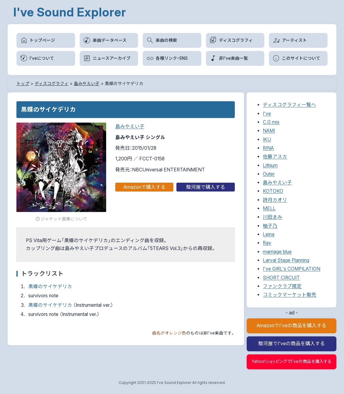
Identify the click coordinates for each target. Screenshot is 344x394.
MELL (269, 208)
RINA (268, 148)
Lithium (270, 165)
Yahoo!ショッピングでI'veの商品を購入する (292, 361)
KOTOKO (273, 191)
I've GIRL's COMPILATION (291, 269)
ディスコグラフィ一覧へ (289, 105)
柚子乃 (270, 226)
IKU (267, 139)
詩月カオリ (275, 200)
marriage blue (277, 252)
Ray (267, 243)
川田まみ (272, 217)
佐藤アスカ (275, 156)
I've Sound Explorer (69, 12)
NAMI (269, 131)
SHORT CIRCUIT (281, 278)
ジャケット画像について (61, 219)
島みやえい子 (129, 126)
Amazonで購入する (144, 187)
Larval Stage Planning (286, 260)
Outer (269, 174)
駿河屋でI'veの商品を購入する (291, 343)
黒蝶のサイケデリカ (50, 286)
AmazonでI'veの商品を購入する (291, 325)
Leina (268, 234)
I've (267, 113)
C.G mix (271, 122)
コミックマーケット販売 (289, 295)
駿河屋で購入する (205, 187)
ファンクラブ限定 (282, 286)
